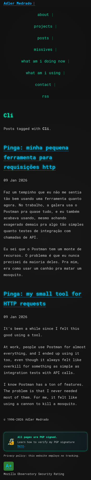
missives (43, 49)
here (21, 446)
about (43, 14)
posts (43, 37)
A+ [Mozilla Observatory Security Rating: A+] (9, 466)
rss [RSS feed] (45, 95)
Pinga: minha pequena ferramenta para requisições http (36, 157)
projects (43, 25)
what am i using (43, 72)
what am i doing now (43, 60)
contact (43, 84)
